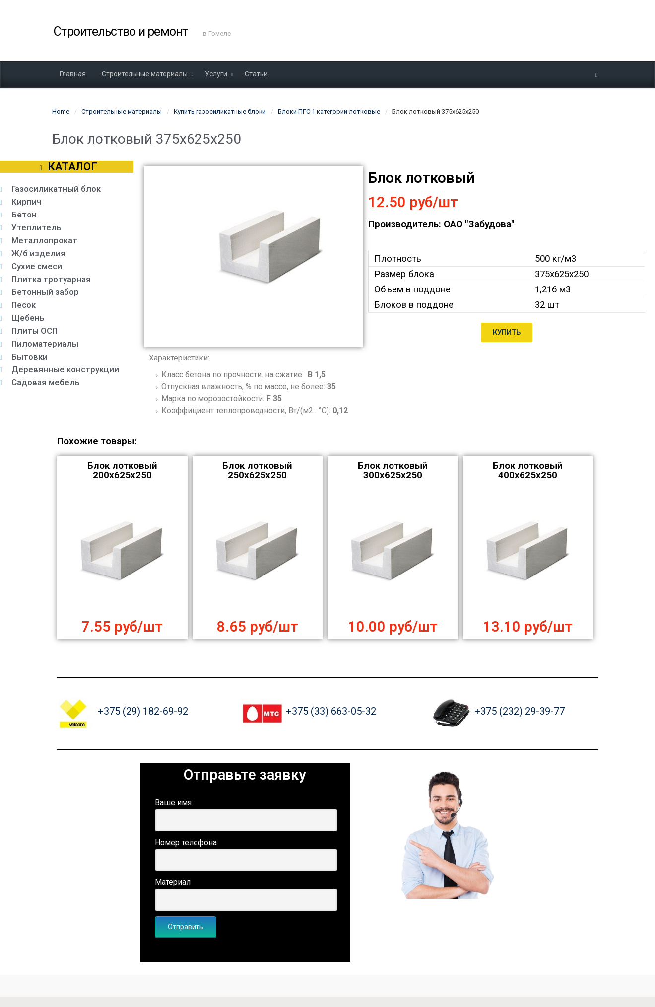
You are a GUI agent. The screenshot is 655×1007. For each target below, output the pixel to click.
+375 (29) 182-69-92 (143, 711)
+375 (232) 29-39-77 (519, 711)
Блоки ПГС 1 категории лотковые (329, 111)
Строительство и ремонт (121, 31)
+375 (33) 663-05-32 (331, 711)
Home (60, 111)
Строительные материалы (121, 111)
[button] (506, 332)
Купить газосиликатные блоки (220, 111)
